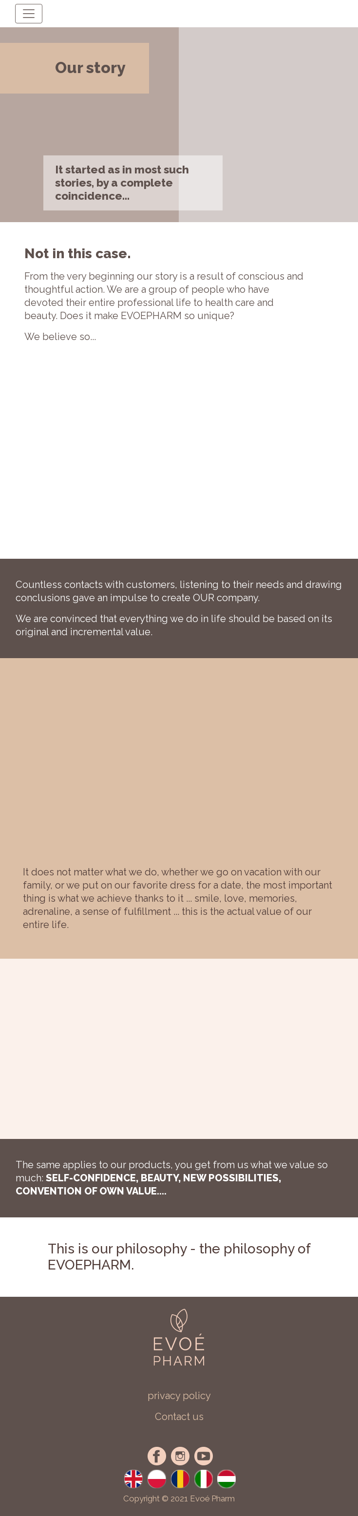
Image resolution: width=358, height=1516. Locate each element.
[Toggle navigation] (28, 13)
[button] (179, 1416)
